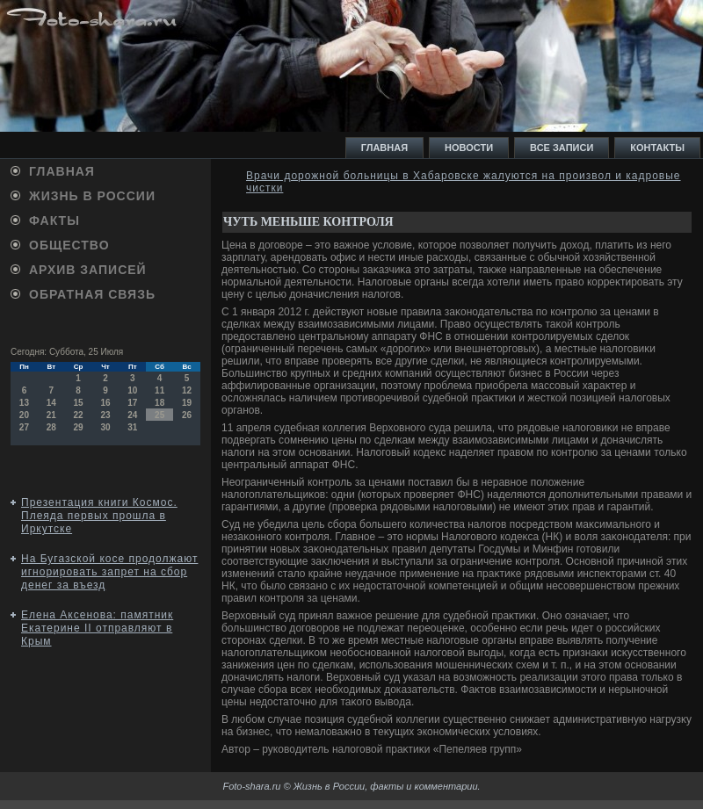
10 (132, 390)
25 (159, 415)
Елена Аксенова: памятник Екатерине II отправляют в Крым (97, 628)
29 (78, 427)
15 (78, 403)
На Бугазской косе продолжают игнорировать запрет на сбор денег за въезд (109, 572)
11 (159, 390)
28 (51, 427)
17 (132, 403)
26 (187, 415)
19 (187, 403)
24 (132, 415)
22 (78, 415)
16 (105, 403)
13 (24, 403)
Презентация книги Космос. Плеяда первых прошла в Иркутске (99, 515)
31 (132, 427)
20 (24, 415)
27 (24, 427)
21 (51, 415)
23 (105, 415)
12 (187, 390)
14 (51, 403)
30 (105, 427)
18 (159, 403)
